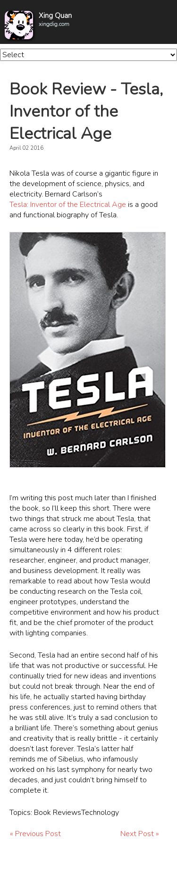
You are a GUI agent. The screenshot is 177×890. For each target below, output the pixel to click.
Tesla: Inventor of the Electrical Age (67, 204)
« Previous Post (35, 834)
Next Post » (139, 834)
